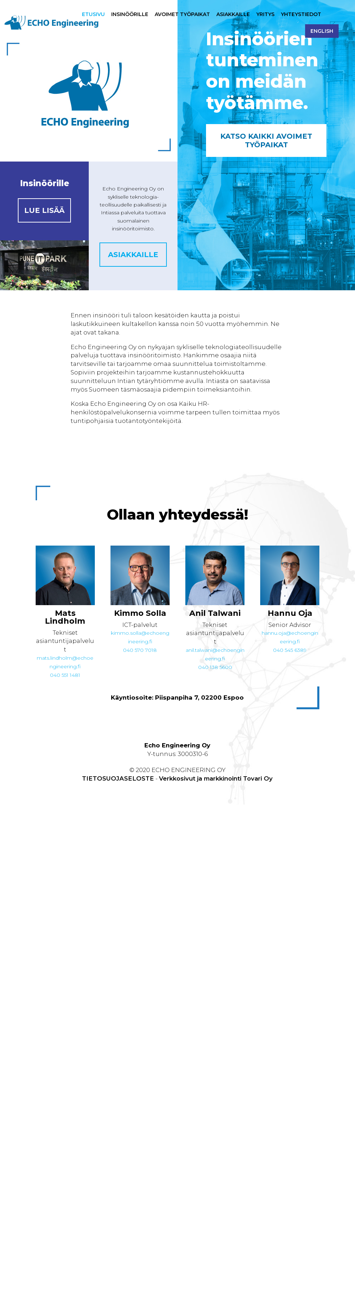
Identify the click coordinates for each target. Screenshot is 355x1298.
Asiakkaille (233, 14)
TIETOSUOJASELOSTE (118, 778)
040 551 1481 (65, 675)
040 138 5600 (215, 667)
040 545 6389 (290, 650)
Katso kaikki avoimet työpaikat (266, 140)
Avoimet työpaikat (182, 14)
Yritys (265, 14)
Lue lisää (44, 210)
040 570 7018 (140, 650)
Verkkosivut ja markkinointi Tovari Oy (216, 778)
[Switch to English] (322, 37)
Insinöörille (129, 14)
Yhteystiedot (301, 14)
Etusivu (93, 14)
